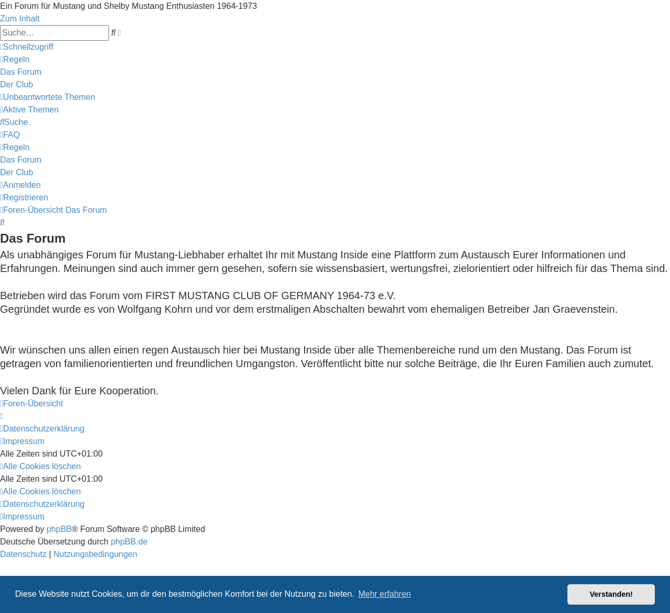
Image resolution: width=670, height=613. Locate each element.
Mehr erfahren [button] (384, 593)
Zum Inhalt (20, 18)
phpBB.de (129, 541)
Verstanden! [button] (611, 594)
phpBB (59, 529)
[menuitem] (15, 59)
